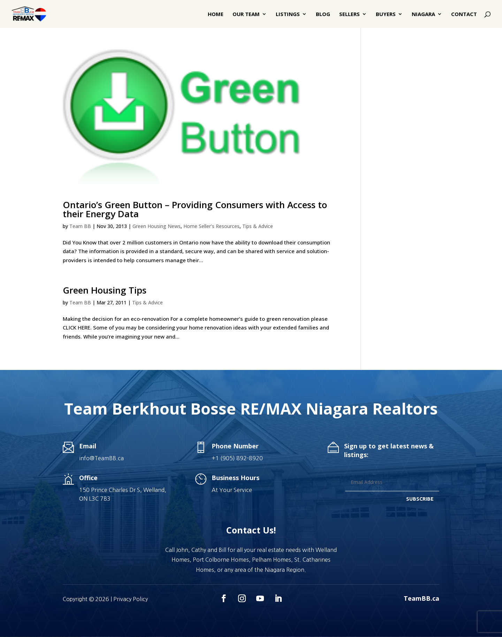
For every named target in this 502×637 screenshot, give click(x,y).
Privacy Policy (130, 599)
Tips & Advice (257, 226)
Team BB (80, 226)
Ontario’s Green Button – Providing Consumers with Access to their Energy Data (195, 209)
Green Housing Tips (104, 290)
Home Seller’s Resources (211, 226)
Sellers (349, 14)
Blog (323, 14)
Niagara (423, 14)
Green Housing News (156, 226)
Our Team (246, 14)
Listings (288, 14)
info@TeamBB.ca (101, 458)
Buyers (386, 14)
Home (215, 14)
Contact (464, 14)
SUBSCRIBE (420, 499)
